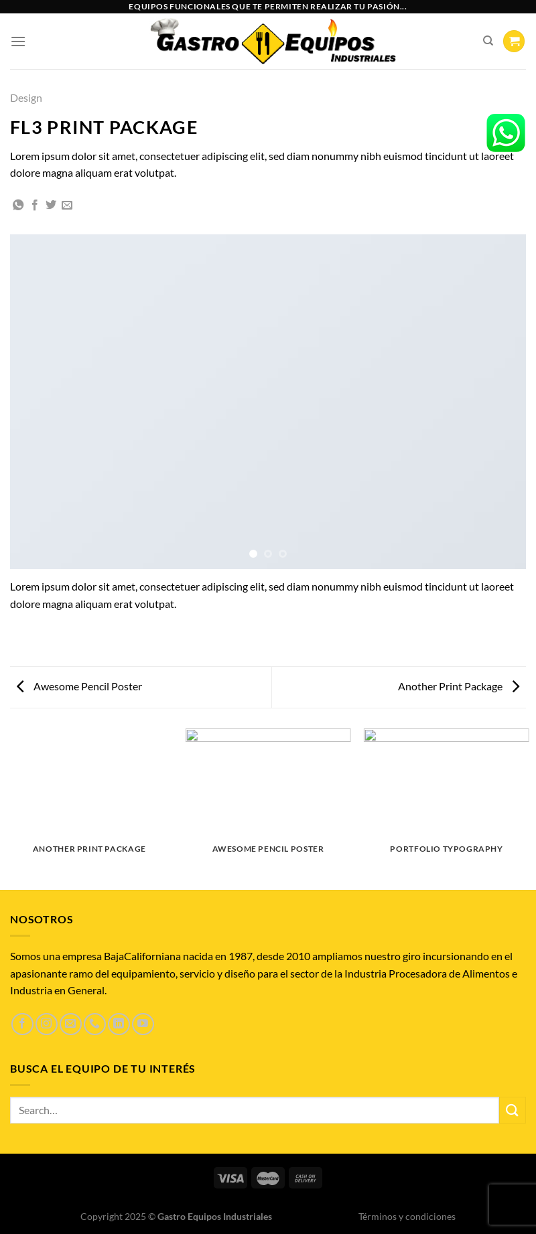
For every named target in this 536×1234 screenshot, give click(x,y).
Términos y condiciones (407, 1216)
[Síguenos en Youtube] (143, 1024)
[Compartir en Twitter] (51, 206)
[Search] (488, 41)
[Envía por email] (67, 206)
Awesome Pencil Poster (79, 686)
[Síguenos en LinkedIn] (119, 1024)
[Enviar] (512, 1110)
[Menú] (18, 41)
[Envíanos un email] (71, 1024)
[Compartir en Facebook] (34, 206)
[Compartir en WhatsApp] (18, 206)
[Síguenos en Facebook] (22, 1024)
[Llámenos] (95, 1024)
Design (26, 97)
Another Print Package (458, 686)
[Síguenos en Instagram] (47, 1024)
